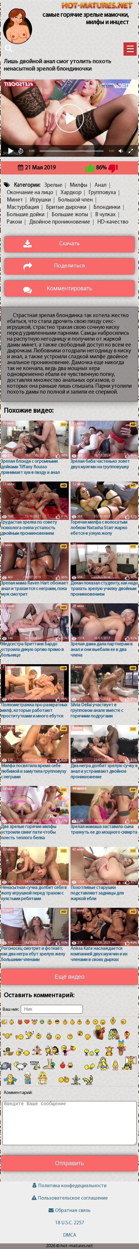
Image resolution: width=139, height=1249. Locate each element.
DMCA (69, 1235)
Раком (14, 222)
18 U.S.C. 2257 (69, 1222)
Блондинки (107, 207)
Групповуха (102, 193)
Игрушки (40, 200)
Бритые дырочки (66, 207)
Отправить (69, 1163)
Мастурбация (23, 207)
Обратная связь (69, 1210)
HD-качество (112, 222)
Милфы (78, 185)
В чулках (105, 215)
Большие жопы (70, 215)
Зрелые (53, 185)
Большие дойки (25, 215)
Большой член (75, 200)
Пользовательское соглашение (70, 1198)
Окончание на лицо (30, 193)
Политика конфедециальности (69, 1185)
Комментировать (69, 288)
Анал (101, 185)
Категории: (27, 185)
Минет (15, 200)
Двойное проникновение (59, 222)
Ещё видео (69, 976)
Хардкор (71, 193)
